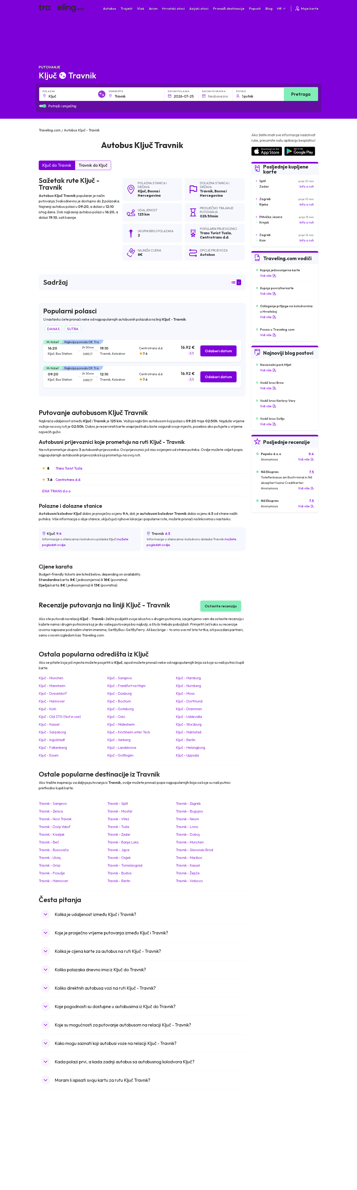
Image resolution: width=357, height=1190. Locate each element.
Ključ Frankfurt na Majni (126, 685)
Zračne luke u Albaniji (266, 1161)
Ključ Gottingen (120, 755)
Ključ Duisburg (119, 693)
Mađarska (48, 1128)
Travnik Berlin (118, 880)
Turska (46, 1156)
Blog (269, 8)
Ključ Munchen (51, 678)
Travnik (206, 191)
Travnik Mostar (120, 811)
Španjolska (49, 1132)
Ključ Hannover (52, 701)
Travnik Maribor (189, 857)
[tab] (142, 350)
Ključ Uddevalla (189, 716)
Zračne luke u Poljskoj (266, 1166)
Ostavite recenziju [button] (221, 606)
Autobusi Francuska (125, 1166)
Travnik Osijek (119, 857)
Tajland (46, 1166)
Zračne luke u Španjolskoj (269, 1132)
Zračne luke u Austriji (265, 1156)
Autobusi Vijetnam (124, 1147)
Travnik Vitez (118, 819)
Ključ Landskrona (121, 747)
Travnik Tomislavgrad (124, 865)
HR (281, 8)
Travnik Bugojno (189, 811)
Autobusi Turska (122, 1156)
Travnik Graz (49, 865)
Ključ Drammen (189, 709)
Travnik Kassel (188, 865)
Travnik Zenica (51, 811)
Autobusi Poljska (122, 1142)
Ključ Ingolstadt (52, 739)
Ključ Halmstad (188, 732)
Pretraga (301, 94)
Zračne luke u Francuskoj (268, 1137)
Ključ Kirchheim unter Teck (128, 732)
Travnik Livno (187, 826)
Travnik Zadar (118, 834)
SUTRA (73, 329)
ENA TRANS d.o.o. (56, 491)
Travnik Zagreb (188, 803)
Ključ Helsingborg (190, 747)
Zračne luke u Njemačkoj (268, 1142)
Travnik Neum (187, 819)
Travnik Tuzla (118, 826)
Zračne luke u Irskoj (264, 1152)
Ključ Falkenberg (53, 747)
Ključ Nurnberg (188, 685)
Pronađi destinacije (229, 8)
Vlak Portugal (190, 1137)
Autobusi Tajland (122, 1152)
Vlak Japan (189, 1128)
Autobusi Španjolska (125, 1132)
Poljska (46, 1161)
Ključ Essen (49, 755)
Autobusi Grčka (122, 1161)
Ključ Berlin (185, 739)
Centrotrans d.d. (68, 479)
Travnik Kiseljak (51, 834)
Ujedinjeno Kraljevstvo (57, 1147)
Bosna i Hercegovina (149, 193)
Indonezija (48, 1171)
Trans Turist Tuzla (69, 468)
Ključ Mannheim (52, 685)
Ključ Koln (47, 709)
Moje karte (307, 8)
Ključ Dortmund (189, 701)
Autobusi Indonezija (125, 1171)
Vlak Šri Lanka (191, 1142)
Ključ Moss (185, 693)
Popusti (255, 8)
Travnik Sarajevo (53, 803)
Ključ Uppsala (187, 755)
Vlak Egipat (189, 1132)
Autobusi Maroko (123, 1137)
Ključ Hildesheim (121, 724)
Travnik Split (117, 803)
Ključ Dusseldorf (53, 693)
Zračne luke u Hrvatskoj (267, 1128)
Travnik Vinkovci (189, 880)
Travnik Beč (49, 842)
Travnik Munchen (190, 842)
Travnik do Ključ (93, 165)
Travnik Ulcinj (50, 857)
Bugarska (48, 1137)
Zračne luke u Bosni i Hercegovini (274, 1171)
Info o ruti (307, 186)
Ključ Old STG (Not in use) (60, 716)
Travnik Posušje (52, 873)
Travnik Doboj (188, 834)
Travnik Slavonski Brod (194, 850)
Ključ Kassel (49, 724)
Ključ (142, 191)
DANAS (53, 329)
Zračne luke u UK (263, 1147)
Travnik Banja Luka (122, 842)
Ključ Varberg (118, 739)
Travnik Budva (119, 873)
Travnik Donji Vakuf (54, 826)
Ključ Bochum (119, 701)
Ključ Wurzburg (188, 724)
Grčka (45, 1142)
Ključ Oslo (116, 716)
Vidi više (268, 276)
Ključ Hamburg (188, 678)
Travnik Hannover (53, 880)
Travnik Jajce (118, 850)
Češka (45, 1152)
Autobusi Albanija (123, 1128)
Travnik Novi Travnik (55, 819)
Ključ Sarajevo (119, 678)
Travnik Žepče (188, 873)
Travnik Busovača (54, 850)
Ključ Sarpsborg (52, 732)
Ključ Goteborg (120, 709)
